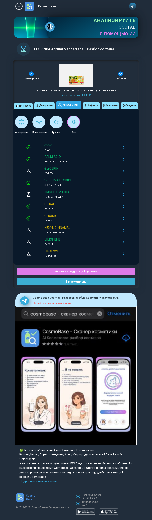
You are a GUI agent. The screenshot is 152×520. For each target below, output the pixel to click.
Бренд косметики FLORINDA (76, 95)
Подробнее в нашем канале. (38, 481)
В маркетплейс (76, 281)
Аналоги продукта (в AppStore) (76, 271)
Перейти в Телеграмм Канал (52, 303)
